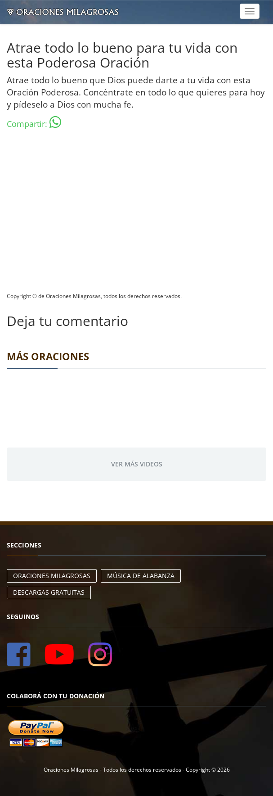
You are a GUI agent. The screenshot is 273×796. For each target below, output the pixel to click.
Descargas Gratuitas (49, 592)
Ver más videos (136, 464)
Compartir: (34, 122)
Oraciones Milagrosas (51, 575)
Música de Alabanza (141, 575)
